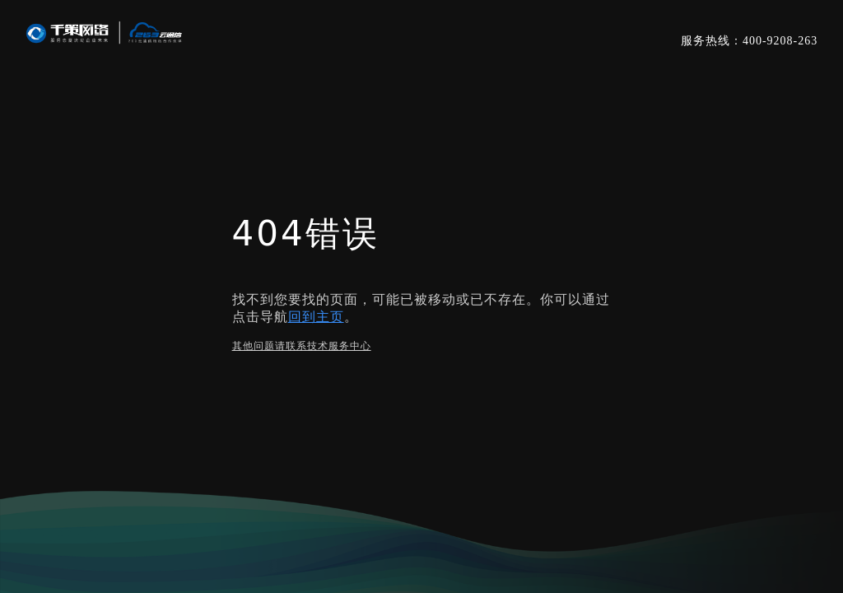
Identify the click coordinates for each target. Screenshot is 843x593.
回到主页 (316, 317)
